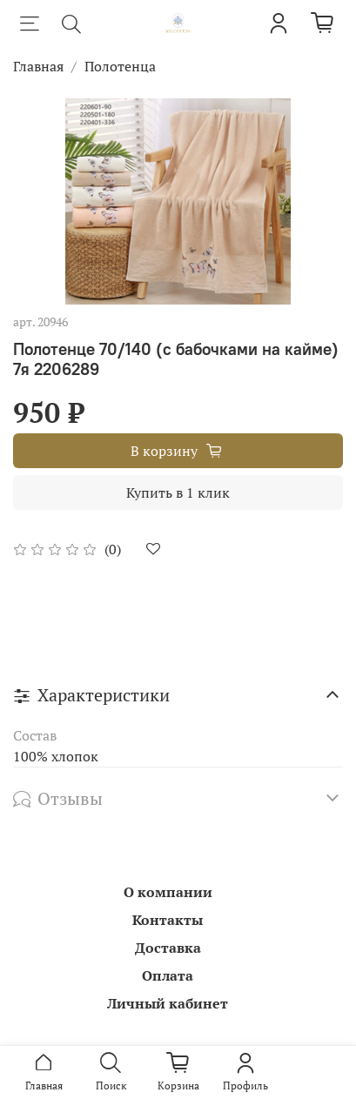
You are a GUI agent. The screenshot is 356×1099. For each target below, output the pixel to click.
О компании (168, 891)
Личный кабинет (167, 1003)
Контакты (167, 919)
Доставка (168, 947)
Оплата (167, 975)
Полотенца (120, 66)
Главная (38, 66)
